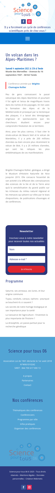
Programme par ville (28, 419)
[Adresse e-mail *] (26, 259)
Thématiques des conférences (27, 410)
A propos (27, 376)
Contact (27, 385)
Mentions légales (27, 475)
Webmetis (38, 478)
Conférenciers (27, 414)
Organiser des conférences (27, 428)
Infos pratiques (27, 424)
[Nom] (26, 249)
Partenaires (27, 380)
